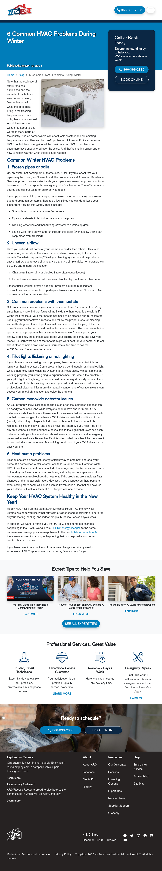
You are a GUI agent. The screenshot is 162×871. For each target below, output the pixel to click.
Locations (89, 772)
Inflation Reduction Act (85, 532)
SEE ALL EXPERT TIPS (81, 624)
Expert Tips (115, 790)
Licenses (113, 772)
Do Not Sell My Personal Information (29, 854)
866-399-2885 (131, 69)
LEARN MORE (62, 693)
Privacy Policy (63, 854)
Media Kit (88, 779)
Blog (22, 74)
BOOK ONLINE (132, 80)
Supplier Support (118, 805)
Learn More (30, 613)
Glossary (113, 813)
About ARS (90, 764)
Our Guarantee (117, 764)
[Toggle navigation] (150, 10)
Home (10, 74)
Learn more (14, 777)
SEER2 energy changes (66, 527)
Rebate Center (117, 798)
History (87, 786)
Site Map (139, 783)
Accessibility (141, 776)
